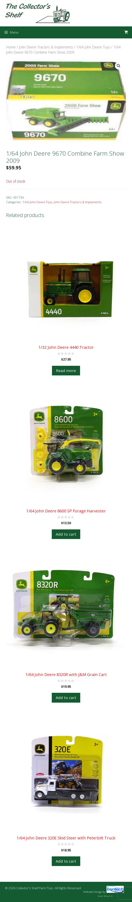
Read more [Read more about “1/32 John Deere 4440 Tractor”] (66, 370)
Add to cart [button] (66, 534)
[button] (118, 65)
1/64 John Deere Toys (93, 47)
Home (11, 47)
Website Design (92, 892)
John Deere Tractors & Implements (46, 47)
